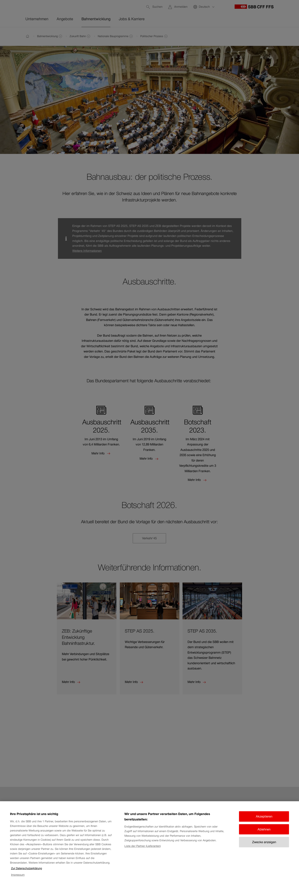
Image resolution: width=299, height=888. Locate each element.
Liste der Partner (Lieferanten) (142, 850)
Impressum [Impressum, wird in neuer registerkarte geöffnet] (18, 879)
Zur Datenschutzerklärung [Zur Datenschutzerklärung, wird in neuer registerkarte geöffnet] (26, 873)
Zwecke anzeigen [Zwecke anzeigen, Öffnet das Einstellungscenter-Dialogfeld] (264, 847)
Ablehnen (264, 834)
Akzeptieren (264, 821)
